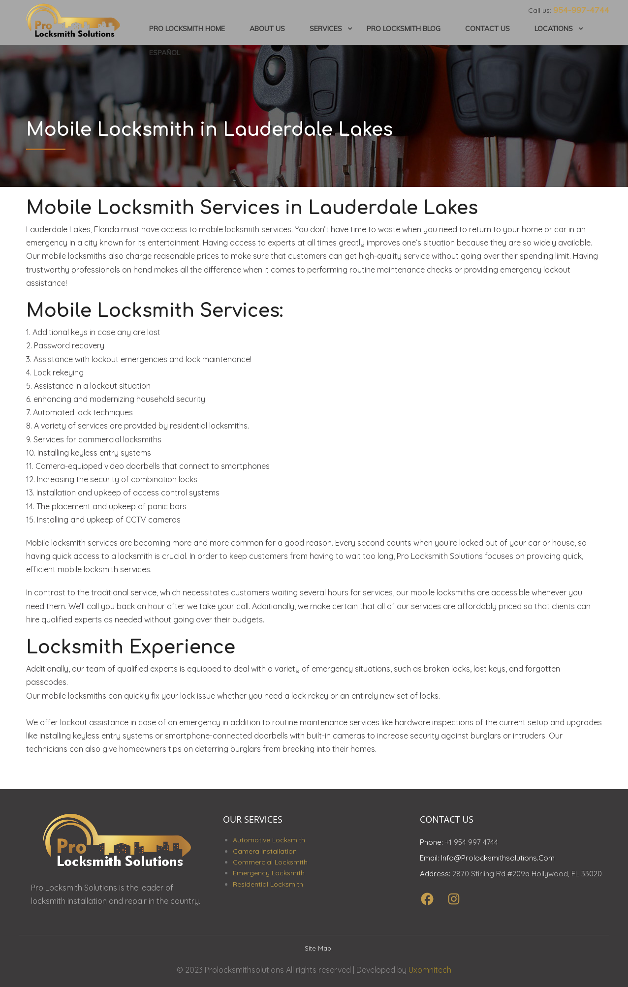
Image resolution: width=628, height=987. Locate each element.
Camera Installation (265, 846)
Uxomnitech (429, 965)
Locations (553, 27)
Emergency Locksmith (269, 868)
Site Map (318, 943)
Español (164, 49)
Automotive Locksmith (269, 835)
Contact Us (487, 27)
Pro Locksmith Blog (403, 27)
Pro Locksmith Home (187, 27)
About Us (267, 27)
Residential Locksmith (268, 879)
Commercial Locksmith (270, 857)
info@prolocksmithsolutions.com (498, 853)
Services (326, 27)
